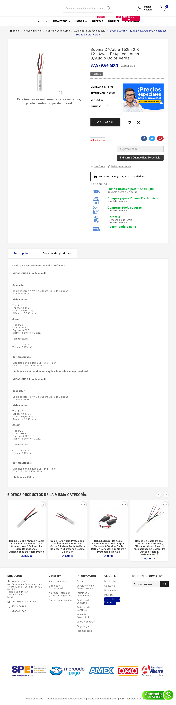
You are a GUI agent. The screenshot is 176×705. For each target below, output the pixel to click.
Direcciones (111, 590)
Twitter (152, 138)
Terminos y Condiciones (84, 594)
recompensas (84, 631)
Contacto (109, 585)
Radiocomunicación (60, 600)
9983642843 (18, 611)
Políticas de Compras (83, 601)
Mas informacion (117, 201)
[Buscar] (83, 8)
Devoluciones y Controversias (85, 587)
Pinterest (160, 138)
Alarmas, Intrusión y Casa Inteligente (59, 594)
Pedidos (109, 595)
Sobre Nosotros (86, 621)
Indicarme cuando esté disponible (140, 157)
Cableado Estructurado (56, 587)
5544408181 (18, 606)
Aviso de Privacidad (83, 615)
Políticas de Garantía (83, 608)
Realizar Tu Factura (112, 600)
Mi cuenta (110, 581)
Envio (80, 581)
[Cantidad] (108, 106)
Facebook (144, 138)
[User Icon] (147, 8)
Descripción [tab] (21, 253)
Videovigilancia (58, 581)
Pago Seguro (84, 626)
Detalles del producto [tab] (57, 253)
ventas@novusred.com (24, 601)
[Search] (108, 8)
